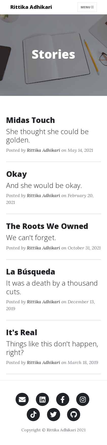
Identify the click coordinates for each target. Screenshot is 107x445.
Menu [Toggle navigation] (87, 7)
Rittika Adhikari (31, 7)
